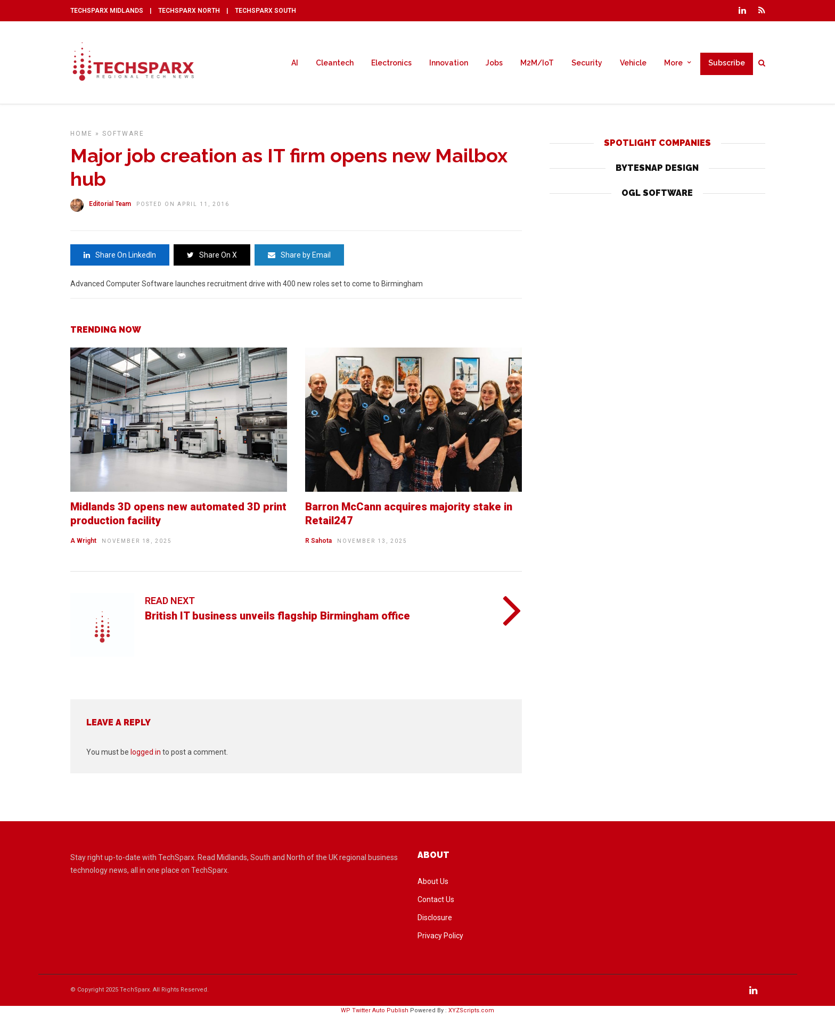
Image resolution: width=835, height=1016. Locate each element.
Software (123, 133)
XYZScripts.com (471, 1010)
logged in (145, 752)
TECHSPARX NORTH (189, 10)
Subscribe (726, 63)
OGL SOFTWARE (657, 193)
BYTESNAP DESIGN (657, 168)
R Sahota (318, 540)
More (673, 63)
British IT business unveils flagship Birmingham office (277, 615)
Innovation (448, 63)
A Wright (83, 540)
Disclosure (435, 917)
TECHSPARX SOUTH (265, 10)
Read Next (170, 600)
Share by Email (299, 255)
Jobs (494, 63)
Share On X (212, 255)
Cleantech (335, 63)
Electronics (391, 63)
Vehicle (633, 63)
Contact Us (436, 899)
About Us (433, 881)
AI (294, 63)
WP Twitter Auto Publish (374, 1010)
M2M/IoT (537, 63)
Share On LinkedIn (120, 255)
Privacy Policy (440, 935)
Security (586, 63)
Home (81, 133)
